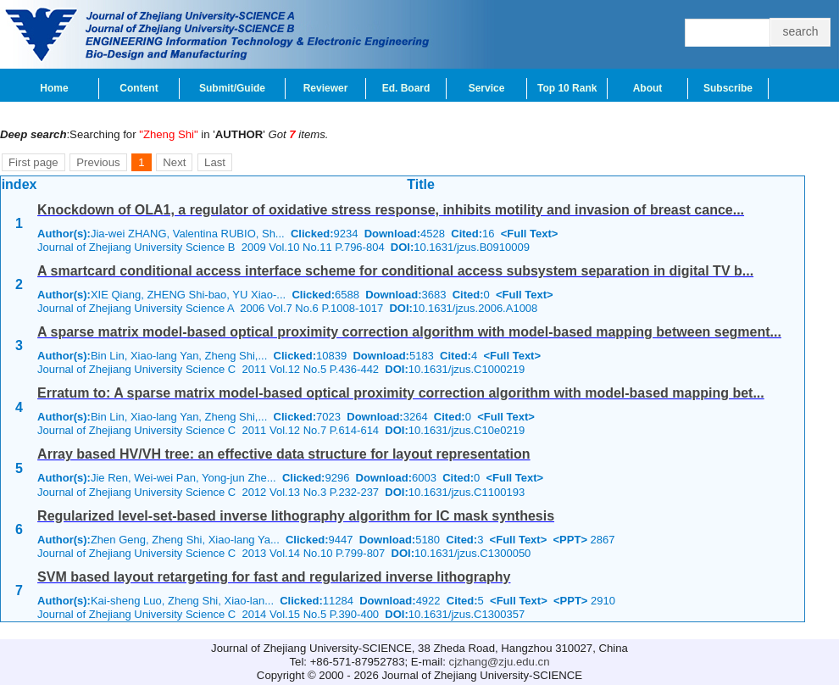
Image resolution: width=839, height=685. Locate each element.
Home (54, 88)
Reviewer (325, 88)
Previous (97, 162)
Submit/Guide (232, 88)
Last (214, 162)
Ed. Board (406, 88)
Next (174, 162)
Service (487, 88)
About (648, 88)
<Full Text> (529, 233)
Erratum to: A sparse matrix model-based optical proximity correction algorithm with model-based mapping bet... (400, 393)
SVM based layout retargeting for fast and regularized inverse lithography (273, 577)
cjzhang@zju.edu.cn (499, 661)
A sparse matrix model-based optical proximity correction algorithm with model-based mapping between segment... (409, 332)
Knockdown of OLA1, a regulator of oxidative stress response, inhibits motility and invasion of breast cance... (390, 210)
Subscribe (728, 88)
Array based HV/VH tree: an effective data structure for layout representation (284, 454)
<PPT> (570, 539)
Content (138, 88)
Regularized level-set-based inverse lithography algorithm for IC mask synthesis (295, 516)
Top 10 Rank (567, 88)
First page (33, 162)
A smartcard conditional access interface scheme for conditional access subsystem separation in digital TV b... (395, 271)
